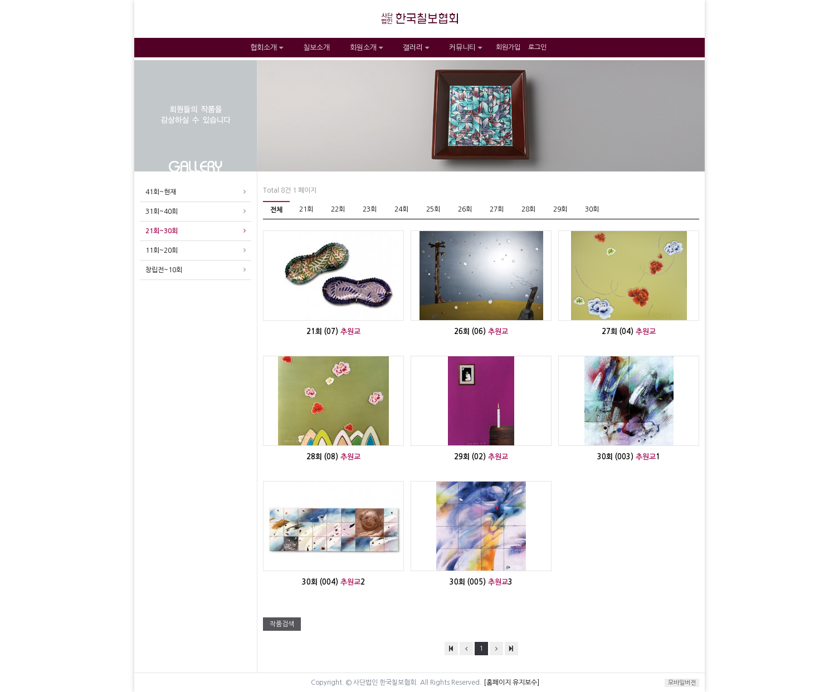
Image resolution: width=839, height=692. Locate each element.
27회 (497, 209)
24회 (401, 209)
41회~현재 (160, 192)
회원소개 (366, 47)
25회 (433, 209)
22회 (338, 209)
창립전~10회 (163, 270)
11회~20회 (161, 250)
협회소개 (266, 47)
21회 (306, 209)
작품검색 (282, 624)
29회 (560, 209)
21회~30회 (161, 231)
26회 (465, 209)
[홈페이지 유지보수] (511, 682)
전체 (276, 210)
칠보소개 (316, 47)
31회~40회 (161, 211)
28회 (528, 209)
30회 (592, 209)
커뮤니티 (465, 47)
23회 (370, 209)
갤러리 (416, 47)
